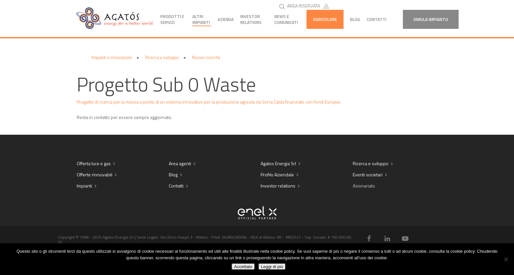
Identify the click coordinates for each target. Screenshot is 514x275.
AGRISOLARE (325, 19)
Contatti (376, 19)
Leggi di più (272, 266)
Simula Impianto (430, 19)
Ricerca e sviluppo (370, 163)
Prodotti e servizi (172, 19)
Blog (355, 19)
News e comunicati (286, 19)
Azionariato (364, 185)
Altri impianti (201, 19)
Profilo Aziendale (277, 174)
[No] (506, 259)
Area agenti (180, 163)
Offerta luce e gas (94, 163)
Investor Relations (251, 19)
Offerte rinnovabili (94, 174)
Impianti (84, 185)
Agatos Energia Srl (278, 163)
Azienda (226, 19)
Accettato (243, 266)
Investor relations (278, 185)
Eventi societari (368, 174)
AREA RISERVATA (309, 5)
